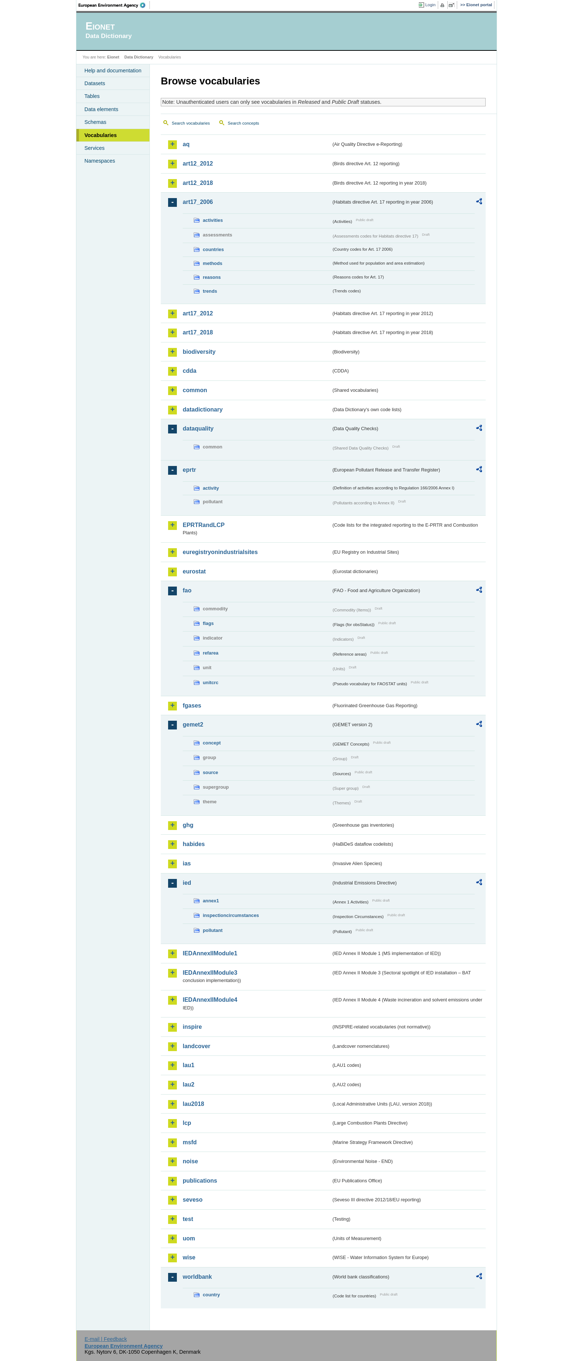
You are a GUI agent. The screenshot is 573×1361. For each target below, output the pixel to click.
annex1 (211, 900)
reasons (212, 277)
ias (187, 863)
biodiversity (199, 352)
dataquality (198, 428)
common (195, 390)
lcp (187, 1123)
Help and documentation (112, 70)
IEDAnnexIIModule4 (210, 1000)
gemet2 (193, 724)
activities (213, 220)
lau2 (188, 1084)
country (211, 1294)
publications (200, 1181)
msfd (190, 1142)
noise (190, 1161)
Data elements (101, 109)
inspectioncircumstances (231, 915)
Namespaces (99, 161)
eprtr (189, 470)
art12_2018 (198, 183)
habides (194, 844)
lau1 (188, 1065)
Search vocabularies (191, 123)
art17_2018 (198, 332)
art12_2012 (198, 163)
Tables (92, 96)
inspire (192, 1027)
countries (213, 249)
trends (210, 291)
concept (212, 743)
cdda (189, 371)
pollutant (213, 930)
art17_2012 (198, 313)
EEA (114, 5)
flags (208, 623)
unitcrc (211, 682)
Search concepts (243, 123)
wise (189, 1257)
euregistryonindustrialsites (220, 552)
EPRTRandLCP (204, 525)
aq (186, 144)
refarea (211, 653)
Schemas (95, 122)
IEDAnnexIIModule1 (210, 953)
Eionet (113, 57)
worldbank (197, 1277)
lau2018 (193, 1104)
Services (94, 148)
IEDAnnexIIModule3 (210, 973)
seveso (192, 1200)
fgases (192, 705)
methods (212, 263)
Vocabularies (100, 135)
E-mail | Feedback (105, 1339)
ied (187, 883)
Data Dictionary (138, 57)
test (188, 1219)
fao (187, 590)
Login (430, 5)
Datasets (94, 83)
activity (211, 488)
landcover (196, 1046)
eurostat (194, 571)
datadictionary (203, 409)
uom (189, 1238)
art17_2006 (198, 202)
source (210, 772)
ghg (188, 825)
